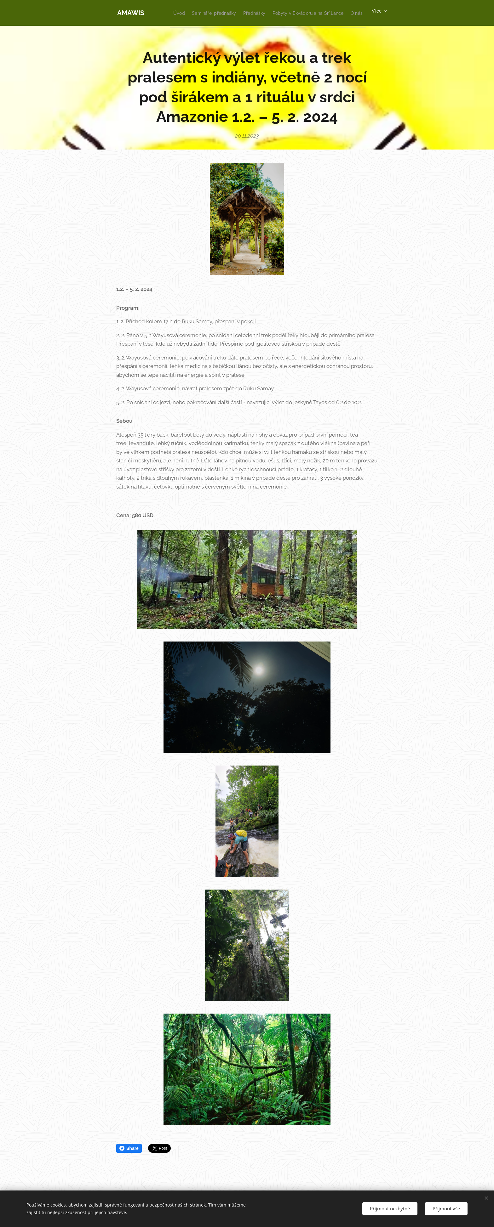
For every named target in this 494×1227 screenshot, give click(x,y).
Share (129, 1148)
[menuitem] (260, 13)
